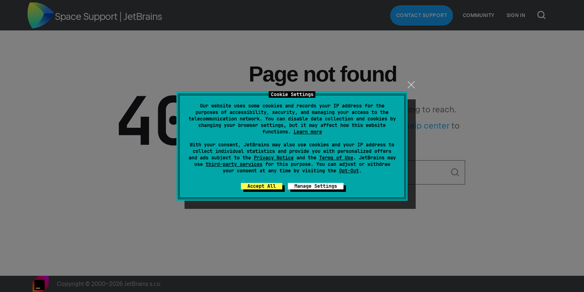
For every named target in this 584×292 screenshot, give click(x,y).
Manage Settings (315, 186)
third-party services (234, 164)
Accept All (261, 186)
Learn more (308, 132)
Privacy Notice (274, 158)
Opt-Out (349, 170)
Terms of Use (336, 158)
